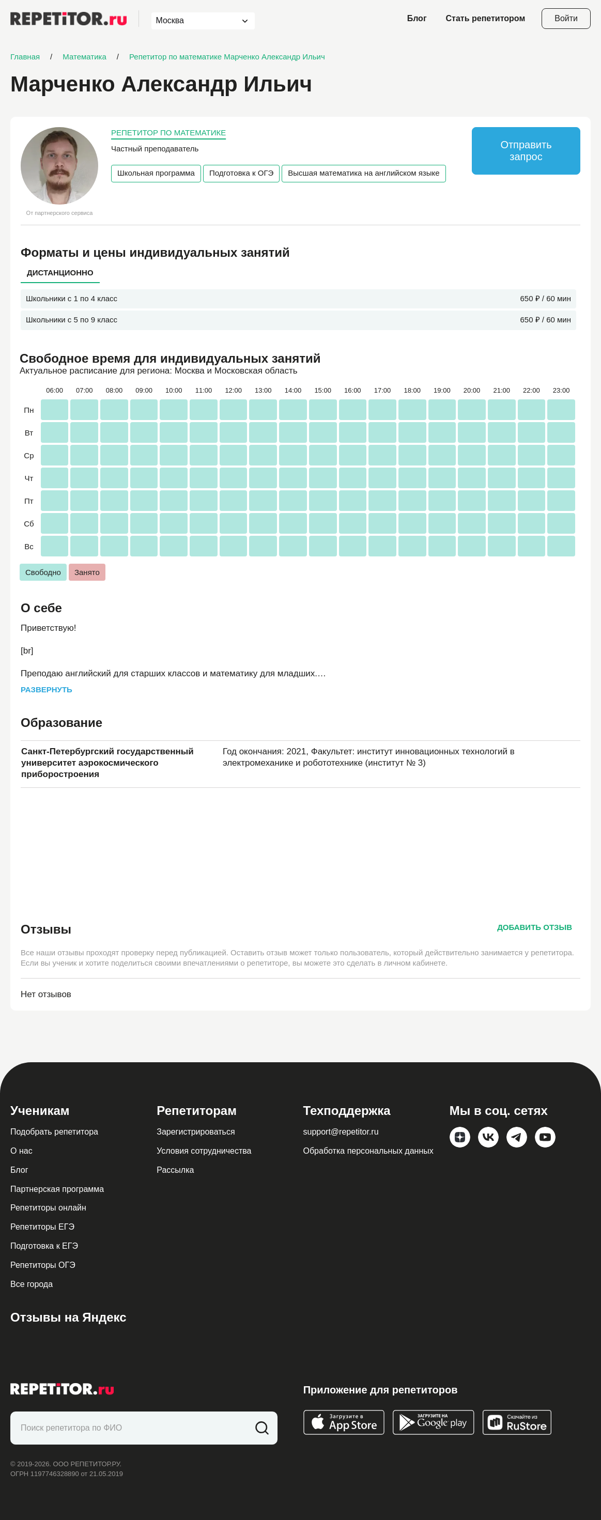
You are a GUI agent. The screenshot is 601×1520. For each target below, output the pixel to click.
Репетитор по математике (168, 132)
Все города (31, 1284)
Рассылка (175, 1170)
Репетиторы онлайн (48, 1207)
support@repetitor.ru (341, 1131)
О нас (21, 1150)
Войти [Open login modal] (566, 18)
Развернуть (46, 689)
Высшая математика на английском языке (363, 172)
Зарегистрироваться (196, 1131)
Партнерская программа (57, 1189)
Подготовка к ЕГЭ (44, 1246)
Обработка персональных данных (368, 1150)
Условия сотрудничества (204, 1150)
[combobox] (193, 20)
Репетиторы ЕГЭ (42, 1226)
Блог (417, 18)
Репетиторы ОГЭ (42, 1265)
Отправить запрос (525, 150)
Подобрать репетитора (54, 1131)
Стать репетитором (486, 18)
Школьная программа (156, 172)
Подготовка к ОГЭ (241, 172)
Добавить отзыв (534, 927)
